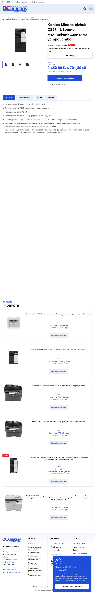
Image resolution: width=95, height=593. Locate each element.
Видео (39, 97)
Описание (8, 97)
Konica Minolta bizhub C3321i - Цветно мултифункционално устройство (58, 349)
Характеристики (24, 97)
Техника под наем (35, 575)
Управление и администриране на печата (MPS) (35, 557)
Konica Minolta (61, 45)
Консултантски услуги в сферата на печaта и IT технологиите (35, 549)
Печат (20, 18)
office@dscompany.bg (20, 2)
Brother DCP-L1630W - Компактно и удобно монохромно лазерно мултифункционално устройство (58, 314)
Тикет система (79, 546)
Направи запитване (65, 78)
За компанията (79, 543)
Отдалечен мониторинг (33, 563)
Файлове (51, 97)
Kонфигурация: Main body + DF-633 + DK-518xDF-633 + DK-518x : (69, 50)
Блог (75, 550)
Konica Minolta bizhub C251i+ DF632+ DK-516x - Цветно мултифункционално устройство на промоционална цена (59, 458)
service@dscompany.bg (37, 2)
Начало (4, 18)
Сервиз (31, 543)
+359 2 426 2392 (6, 2)
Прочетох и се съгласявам (72, 587)
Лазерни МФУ (29, 18)
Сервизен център (80, 553)
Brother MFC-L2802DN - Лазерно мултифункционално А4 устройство (58, 385)
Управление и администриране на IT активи (35, 569)
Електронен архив (58, 543)
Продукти (13, 18)
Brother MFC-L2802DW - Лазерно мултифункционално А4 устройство (58, 421)
